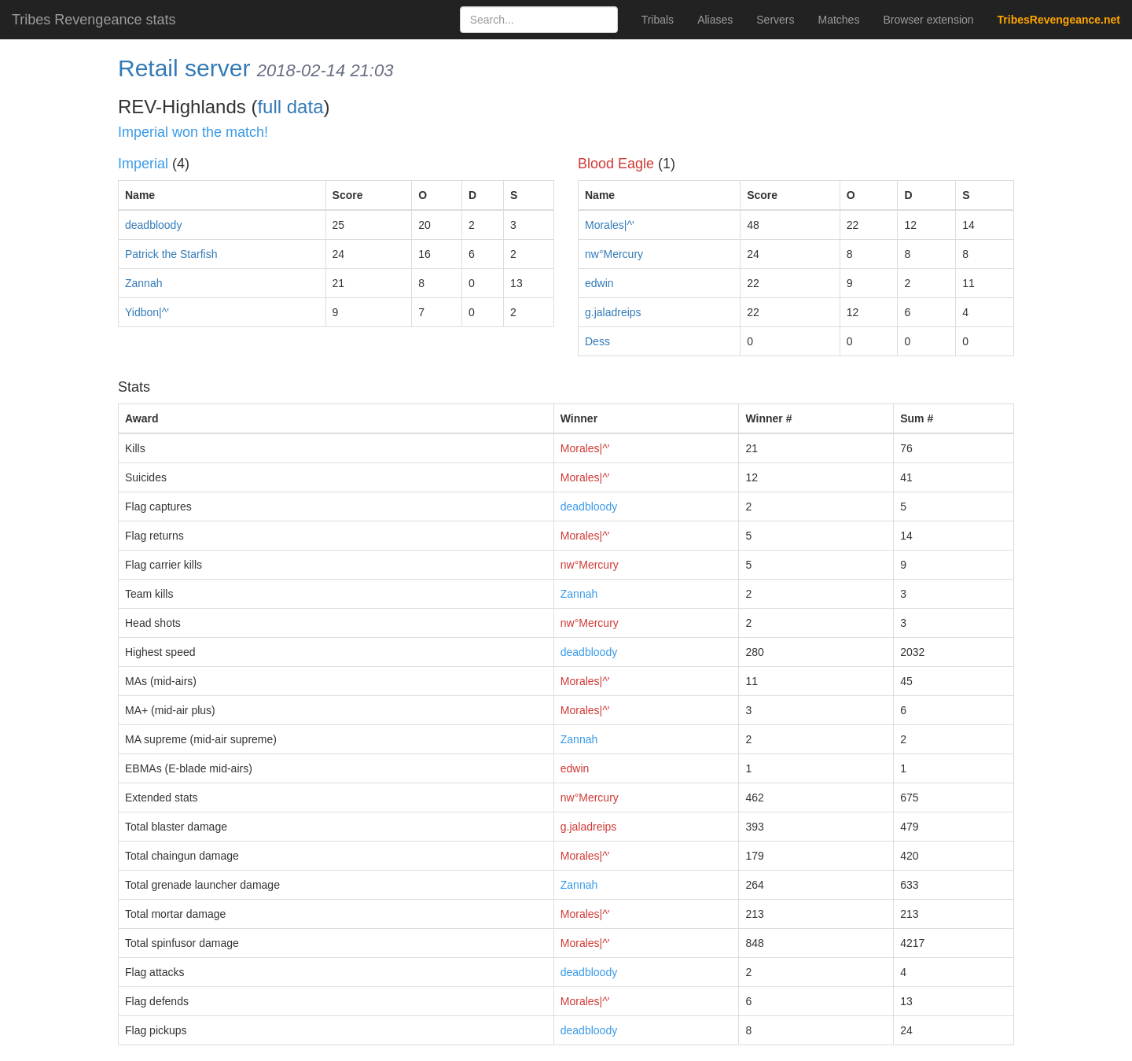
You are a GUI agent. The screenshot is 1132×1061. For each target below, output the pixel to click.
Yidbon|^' (147, 312)
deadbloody (153, 225)
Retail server (184, 68)
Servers (775, 19)
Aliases (715, 19)
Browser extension (928, 19)
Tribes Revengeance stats (93, 20)
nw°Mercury (614, 254)
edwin (599, 283)
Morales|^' (609, 225)
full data (290, 106)
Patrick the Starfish (171, 254)
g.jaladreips (613, 312)
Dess (597, 341)
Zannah (143, 283)
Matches (839, 19)
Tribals (657, 19)
